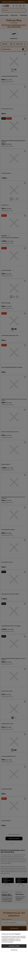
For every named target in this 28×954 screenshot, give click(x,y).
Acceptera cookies (14, 946)
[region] (14, 942)
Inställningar (14, 950)
